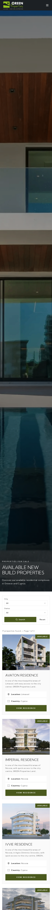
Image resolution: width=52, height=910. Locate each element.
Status (7, 608)
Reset (43, 619)
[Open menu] (47, 5)
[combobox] (26, 603)
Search (20, 619)
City (6, 599)
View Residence (26, 708)
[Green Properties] (13, 5)
